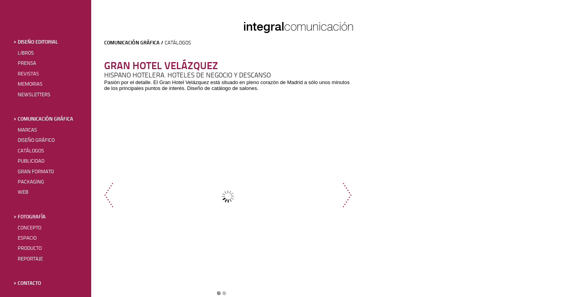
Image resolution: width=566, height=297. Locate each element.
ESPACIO (27, 238)
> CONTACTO (27, 283)
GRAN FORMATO (36, 171)
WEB (23, 192)
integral (263, 26)
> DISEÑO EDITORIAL (36, 42)
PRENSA (27, 63)
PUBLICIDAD (31, 161)
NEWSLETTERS (34, 94)
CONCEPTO (29, 228)
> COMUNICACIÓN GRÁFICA (43, 119)
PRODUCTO (30, 248)
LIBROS (26, 53)
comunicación (319, 26)
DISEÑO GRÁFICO (36, 140)
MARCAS (27, 130)
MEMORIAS (30, 84)
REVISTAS (28, 74)
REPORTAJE (30, 259)
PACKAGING (31, 182)
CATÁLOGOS (31, 151)
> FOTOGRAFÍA (30, 217)
